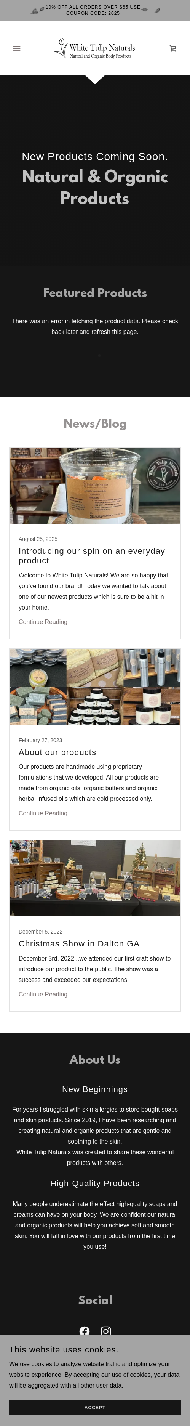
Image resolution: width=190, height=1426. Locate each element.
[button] (22, 48)
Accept (95, 1407)
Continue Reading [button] (43, 622)
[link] (94, 48)
